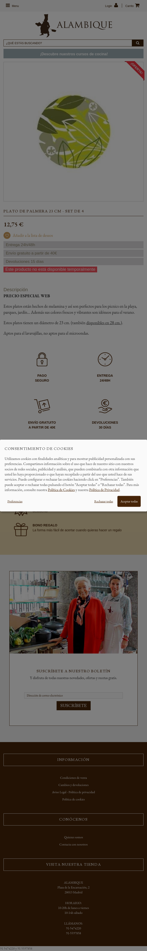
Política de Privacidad (104, 489)
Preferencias (14, 501)
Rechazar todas (103, 501)
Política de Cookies (61, 489)
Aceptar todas (129, 501)
